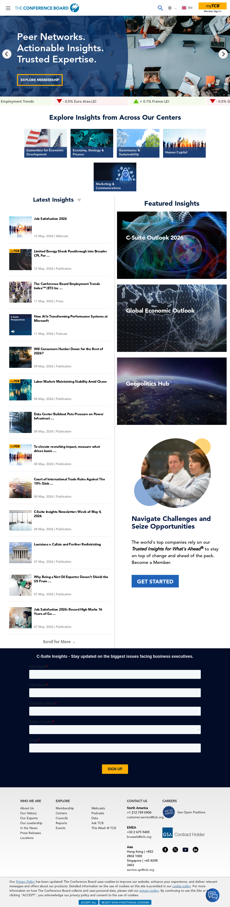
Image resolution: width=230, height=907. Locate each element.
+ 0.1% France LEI (165, 101)
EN (187, 7)
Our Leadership (31, 823)
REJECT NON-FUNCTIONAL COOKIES (125, 902)
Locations (26, 838)
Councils (62, 818)
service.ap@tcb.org (140, 870)
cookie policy (181, 886)
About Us (27, 808)
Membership (65, 808)
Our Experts (29, 818)
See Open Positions (191, 812)
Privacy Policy (25, 882)
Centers (61, 813)
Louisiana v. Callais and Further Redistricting (67, 544)
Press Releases (30, 833)
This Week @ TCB (103, 828)
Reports (61, 823)
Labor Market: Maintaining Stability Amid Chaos (70, 381)
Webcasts (98, 808)
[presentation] (6, 54)
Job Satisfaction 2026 (50, 218)
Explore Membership (40, 80)
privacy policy (149, 891)
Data (94, 818)
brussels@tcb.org (139, 837)
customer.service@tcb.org (145, 817)
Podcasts (97, 813)
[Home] (47, 7)
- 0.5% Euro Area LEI (91, 101)
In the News (29, 828)
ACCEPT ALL (88, 902)
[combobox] (187, 8)
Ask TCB (97, 823)
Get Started (155, 581)
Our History (28, 813)
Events (60, 828)
